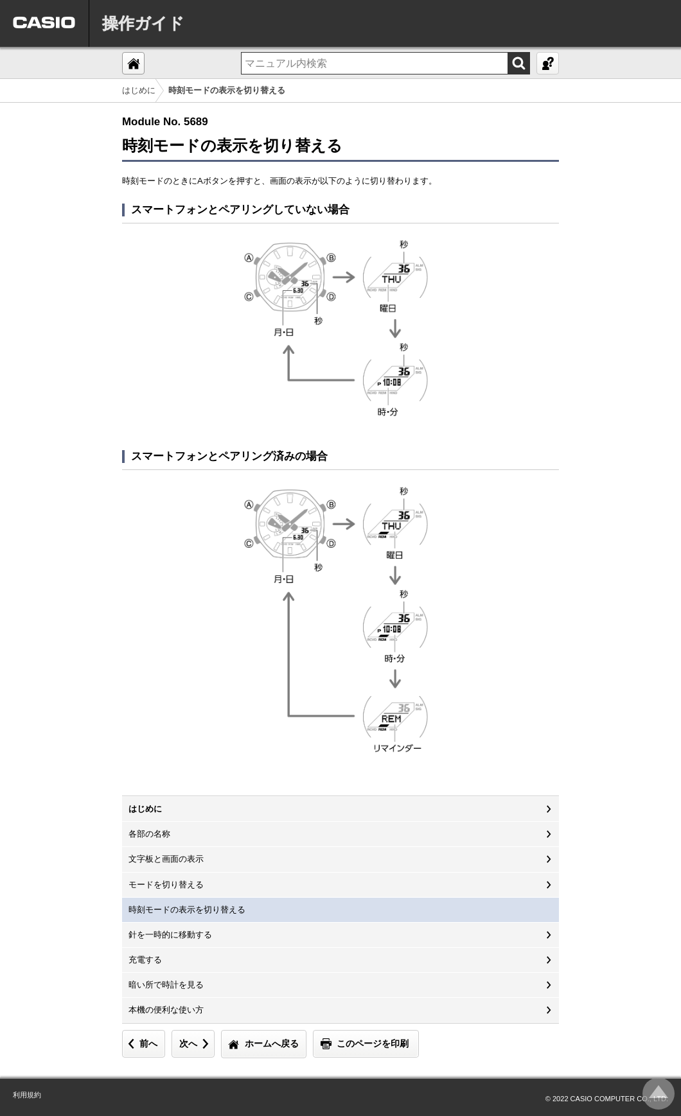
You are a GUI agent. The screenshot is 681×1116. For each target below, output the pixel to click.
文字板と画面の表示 (166, 859)
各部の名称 (149, 834)
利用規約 (27, 1095)
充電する (145, 959)
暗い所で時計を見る (166, 985)
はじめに (138, 90)
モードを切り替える (166, 884)
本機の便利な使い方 (166, 1010)
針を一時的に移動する (170, 934)
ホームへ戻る (272, 1043)
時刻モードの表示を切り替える (186, 909)
